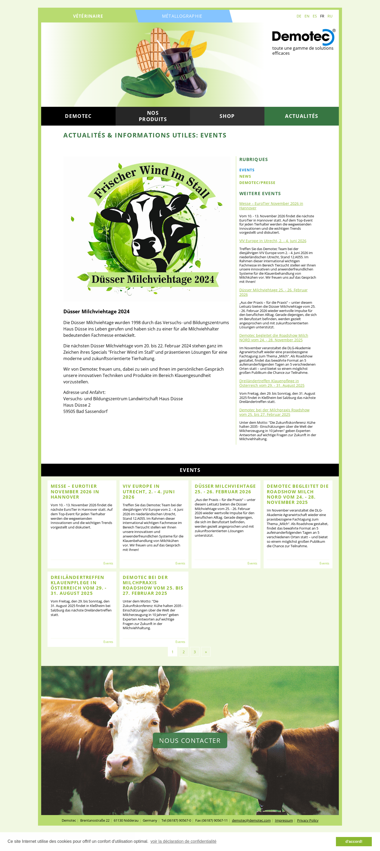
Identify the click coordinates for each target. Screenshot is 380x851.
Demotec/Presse (257, 182)
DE (299, 16)
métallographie (182, 16)
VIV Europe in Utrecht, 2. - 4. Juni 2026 (272, 240)
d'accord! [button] (353, 841)
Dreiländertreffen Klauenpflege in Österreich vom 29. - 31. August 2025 (272, 383)
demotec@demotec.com (251, 820)
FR (322, 16)
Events (247, 169)
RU (329, 16)
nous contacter (190, 740)
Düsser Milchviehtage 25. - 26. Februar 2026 (273, 292)
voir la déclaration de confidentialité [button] (183, 841)
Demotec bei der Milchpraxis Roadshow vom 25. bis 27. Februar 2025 (274, 412)
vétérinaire (88, 16)
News (245, 176)
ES (315, 16)
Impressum (284, 820)
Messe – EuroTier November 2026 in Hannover (271, 205)
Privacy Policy (308, 820)
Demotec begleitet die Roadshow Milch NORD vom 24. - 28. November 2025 (273, 337)
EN (307, 16)
